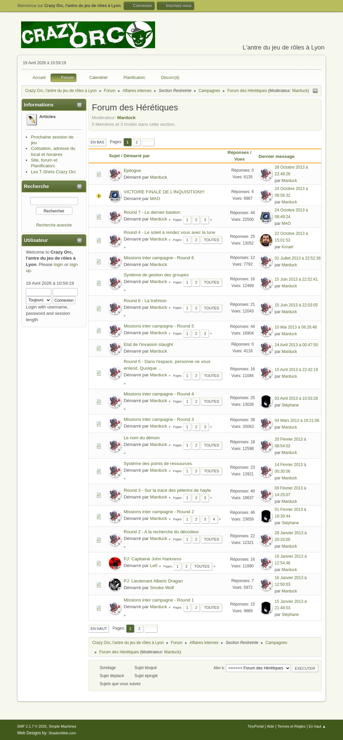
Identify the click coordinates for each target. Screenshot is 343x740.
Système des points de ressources (158, 463)
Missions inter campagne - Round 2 (159, 511)
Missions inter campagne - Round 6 (159, 257)
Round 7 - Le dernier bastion (152, 212)
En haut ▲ (317, 726)
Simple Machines (62, 726)
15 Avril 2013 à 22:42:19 (296, 369)
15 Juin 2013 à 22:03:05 (296, 305)
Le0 (153, 565)
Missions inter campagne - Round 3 (159, 419)
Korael (287, 247)
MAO (155, 198)
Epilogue (132, 170)
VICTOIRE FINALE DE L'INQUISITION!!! (164, 191)
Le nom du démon (141, 437)
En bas (97, 142)
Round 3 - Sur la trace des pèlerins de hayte (167, 490)
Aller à (218, 668)
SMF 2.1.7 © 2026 (32, 726)
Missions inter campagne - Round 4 (159, 393)
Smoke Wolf (162, 587)
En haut (98, 629)
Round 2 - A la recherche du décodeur (161, 531)
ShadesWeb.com (62, 733)
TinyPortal (256, 726)
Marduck (299, 90)
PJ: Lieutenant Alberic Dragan (153, 580)
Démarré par (137, 155)
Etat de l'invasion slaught (148, 344)
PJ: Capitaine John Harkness (152, 558)
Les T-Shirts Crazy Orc (53, 171)
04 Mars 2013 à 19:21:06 (297, 420)
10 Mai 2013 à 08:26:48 (296, 327)
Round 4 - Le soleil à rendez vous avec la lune (169, 232)
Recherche (36, 186)
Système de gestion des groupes (156, 274)
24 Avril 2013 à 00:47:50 (296, 345)
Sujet (114, 155)
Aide (270, 726)
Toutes (211, 240)
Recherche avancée (54, 225)
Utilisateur (36, 240)
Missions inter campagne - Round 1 (159, 600)
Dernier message (279, 156)
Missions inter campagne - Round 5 (159, 326)
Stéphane (290, 405)
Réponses (238, 152)
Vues (239, 159)
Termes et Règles (291, 726)
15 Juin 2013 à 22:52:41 (296, 279)
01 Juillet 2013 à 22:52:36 (298, 258)
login (58, 264)
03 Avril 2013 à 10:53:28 (296, 398)
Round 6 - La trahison (145, 300)
